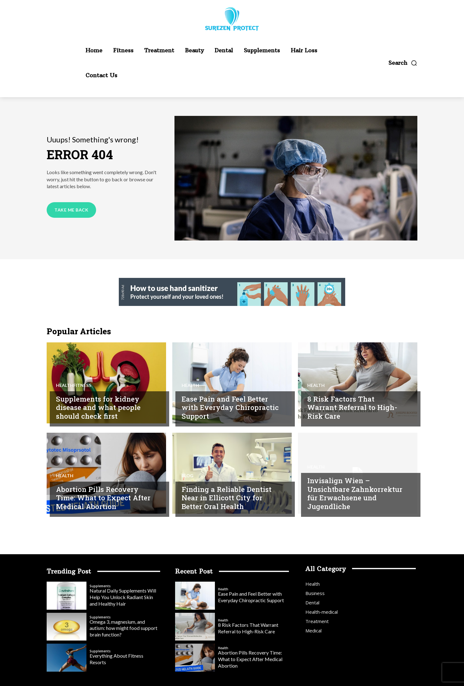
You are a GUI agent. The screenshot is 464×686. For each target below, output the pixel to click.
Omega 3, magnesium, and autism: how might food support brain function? (123, 628)
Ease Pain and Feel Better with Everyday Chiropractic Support (226, 407)
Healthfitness (73, 385)
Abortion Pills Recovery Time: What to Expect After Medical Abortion (104, 497)
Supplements (100, 586)
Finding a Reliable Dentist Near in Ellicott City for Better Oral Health (228, 497)
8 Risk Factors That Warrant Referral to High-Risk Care (353, 407)
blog (187, 476)
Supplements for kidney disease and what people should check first (99, 407)
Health (190, 385)
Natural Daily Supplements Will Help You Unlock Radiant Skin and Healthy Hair (123, 597)
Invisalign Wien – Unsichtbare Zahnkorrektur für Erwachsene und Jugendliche (339, 489)
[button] (402, 62)
